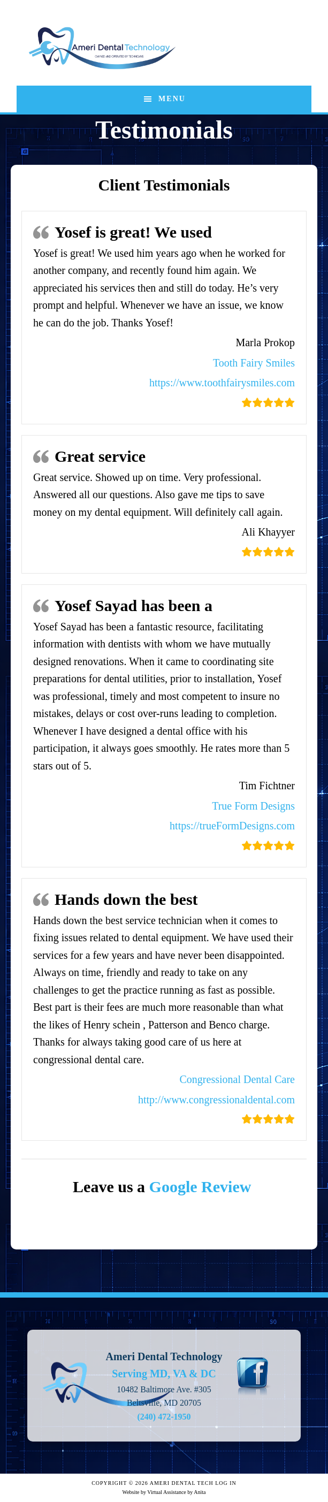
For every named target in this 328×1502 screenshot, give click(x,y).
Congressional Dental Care (237, 1079)
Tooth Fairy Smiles (254, 363)
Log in (226, 1483)
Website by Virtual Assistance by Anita (164, 1492)
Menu (172, 99)
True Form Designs (253, 806)
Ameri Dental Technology (102, 48)
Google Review (202, 1186)
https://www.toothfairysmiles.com (222, 382)
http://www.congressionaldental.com (216, 1099)
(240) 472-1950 (164, 1416)
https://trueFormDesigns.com (232, 826)
